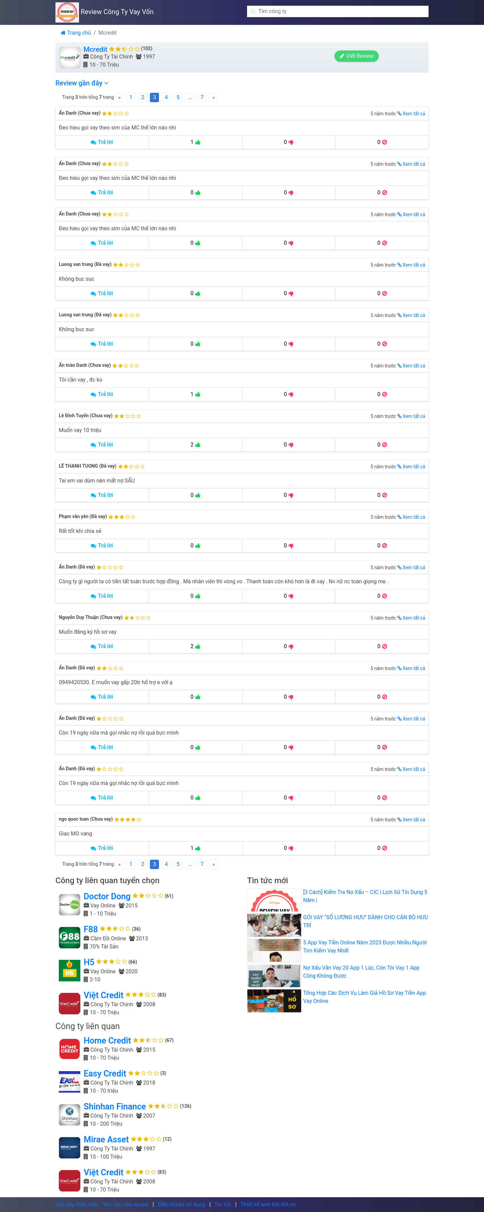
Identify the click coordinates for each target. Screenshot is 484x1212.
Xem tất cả (411, 113)
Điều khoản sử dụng (181, 1204)
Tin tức (222, 1204)
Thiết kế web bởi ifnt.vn (267, 1204)
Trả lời (102, 142)
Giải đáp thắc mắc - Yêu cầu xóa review (102, 1204)
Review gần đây (82, 83)
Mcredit (95, 49)
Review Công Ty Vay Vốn (104, 12)
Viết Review (403, 57)
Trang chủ (76, 33)
